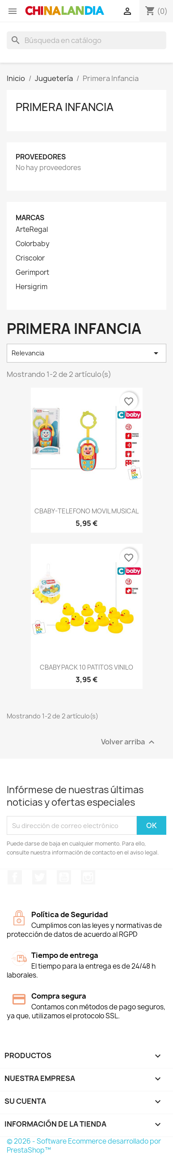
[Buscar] (86, 40)
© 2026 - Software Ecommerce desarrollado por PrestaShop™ (84, 1145)
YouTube (64, 877)
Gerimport (32, 272)
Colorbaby (33, 243)
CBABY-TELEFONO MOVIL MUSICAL (86, 511)
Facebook (15, 877)
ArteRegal (32, 229)
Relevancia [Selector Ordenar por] (86, 353)
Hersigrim (31, 286)
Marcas (30, 217)
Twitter (39, 877)
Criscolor (30, 258)
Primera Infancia (65, 107)
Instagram (88, 877)
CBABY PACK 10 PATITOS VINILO (86, 667)
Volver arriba (129, 742)
